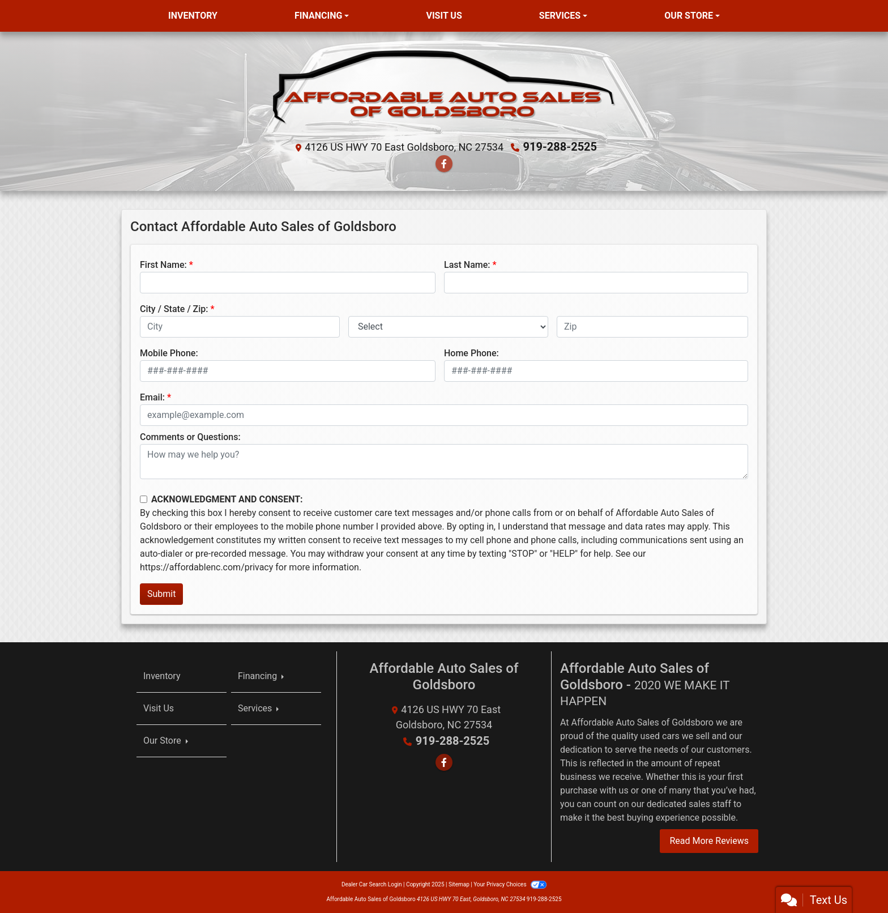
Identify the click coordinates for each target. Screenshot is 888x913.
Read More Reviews (709, 840)
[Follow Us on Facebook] (444, 164)
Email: (152, 397)
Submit (161, 593)
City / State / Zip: (174, 309)
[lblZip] (652, 327)
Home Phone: (471, 353)
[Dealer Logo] (444, 88)
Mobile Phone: (169, 353)
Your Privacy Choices (510, 884)
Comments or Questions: (190, 437)
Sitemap (459, 884)
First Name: (163, 264)
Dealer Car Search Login (371, 884)
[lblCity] (240, 327)
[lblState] (448, 327)
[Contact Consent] (143, 499)
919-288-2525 (560, 146)
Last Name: (467, 264)
